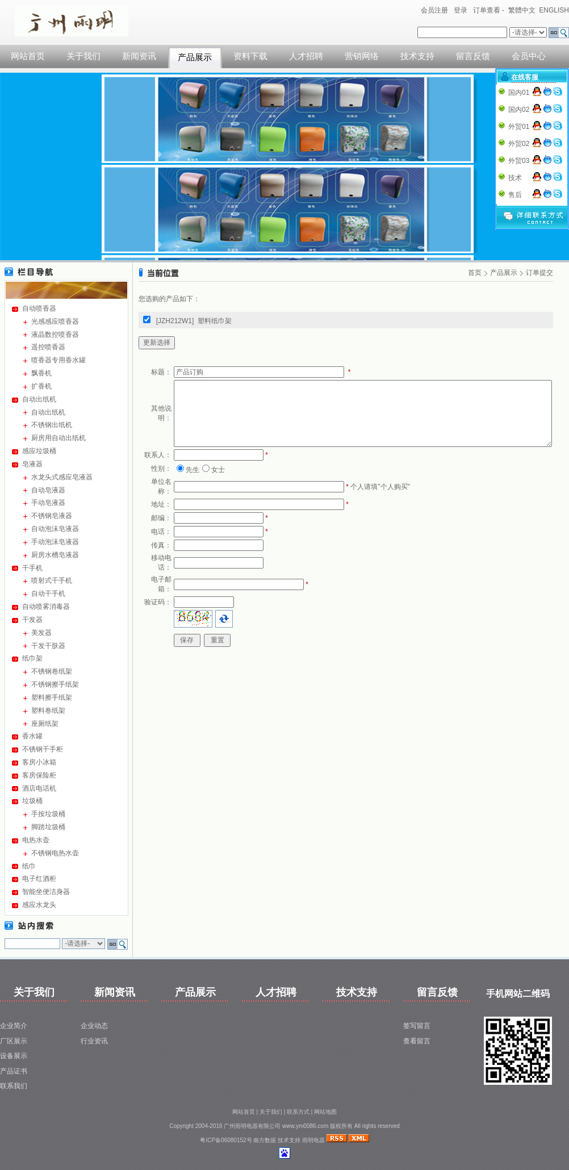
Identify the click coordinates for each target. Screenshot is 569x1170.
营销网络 (362, 56)
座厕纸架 (44, 724)
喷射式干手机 (51, 580)
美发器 (41, 633)
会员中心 (529, 56)
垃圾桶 (32, 801)
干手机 (32, 568)
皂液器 (32, 464)
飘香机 (41, 373)
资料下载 (250, 56)
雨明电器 (313, 1140)
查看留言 (416, 1041)
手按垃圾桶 (48, 814)
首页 (475, 273)
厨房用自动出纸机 (58, 438)
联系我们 (13, 1086)
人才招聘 (306, 56)
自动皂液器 (48, 490)
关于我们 (83, 56)
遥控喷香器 (48, 347)
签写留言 (416, 1026)
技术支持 (417, 56)
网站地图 (325, 1112)
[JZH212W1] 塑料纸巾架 (194, 321)
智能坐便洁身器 (46, 892)
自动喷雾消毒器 (46, 607)
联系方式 (298, 1112)
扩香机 (41, 386)
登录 (460, 10)
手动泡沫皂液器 (55, 542)
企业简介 (13, 1026)
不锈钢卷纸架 (51, 671)
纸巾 (29, 866)
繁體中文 (521, 10)
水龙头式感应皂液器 (62, 477)
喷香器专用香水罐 (58, 360)
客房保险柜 (39, 775)
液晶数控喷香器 (55, 335)
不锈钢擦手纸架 (55, 684)
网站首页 (28, 56)
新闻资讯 (139, 56)
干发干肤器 (48, 646)
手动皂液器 (48, 503)
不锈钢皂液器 (51, 516)
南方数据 (264, 1140)
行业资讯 (94, 1041)
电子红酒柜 (39, 879)
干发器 (32, 620)
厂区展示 (13, 1041)
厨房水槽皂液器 (55, 555)
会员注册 (434, 10)
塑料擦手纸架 (51, 697)
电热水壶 (35, 840)
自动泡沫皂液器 (55, 529)
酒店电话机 (39, 788)
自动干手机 (48, 593)
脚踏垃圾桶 (48, 827)
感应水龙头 (39, 905)
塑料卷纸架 (48, 710)
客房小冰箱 (39, 762)
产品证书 (13, 1071)
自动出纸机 (39, 399)
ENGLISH (554, 10)
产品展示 (195, 57)
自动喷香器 (39, 308)
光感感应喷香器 (55, 321)
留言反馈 (473, 56)
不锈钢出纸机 (51, 425)
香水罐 (32, 736)
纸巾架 (32, 658)
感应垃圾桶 (39, 451)
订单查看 (486, 10)
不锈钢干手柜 (42, 749)
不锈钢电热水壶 (55, 853)
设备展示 (13, 1056)
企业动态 (94, 1026)
